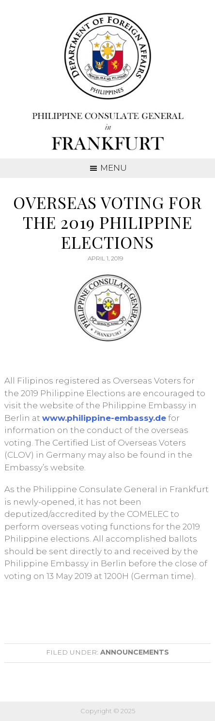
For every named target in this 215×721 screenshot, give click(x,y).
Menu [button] (113, 168)
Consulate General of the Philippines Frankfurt (107, 82)
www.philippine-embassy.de (104, 418)
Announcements (134, 652)
